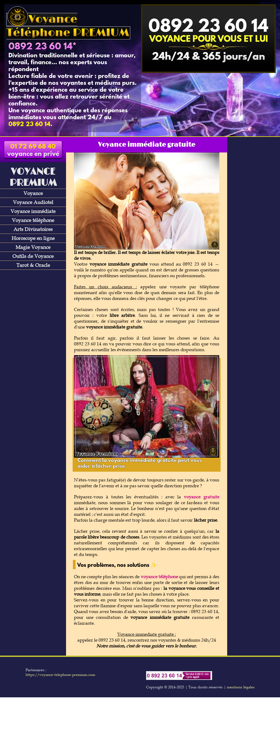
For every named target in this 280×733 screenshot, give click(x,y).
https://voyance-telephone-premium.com (60, 674)
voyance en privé (33, 150)
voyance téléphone (159, 576)
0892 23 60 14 (40, 47)
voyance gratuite (201, 497)
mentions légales (241, 687)
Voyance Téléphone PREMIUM (67, 26)
